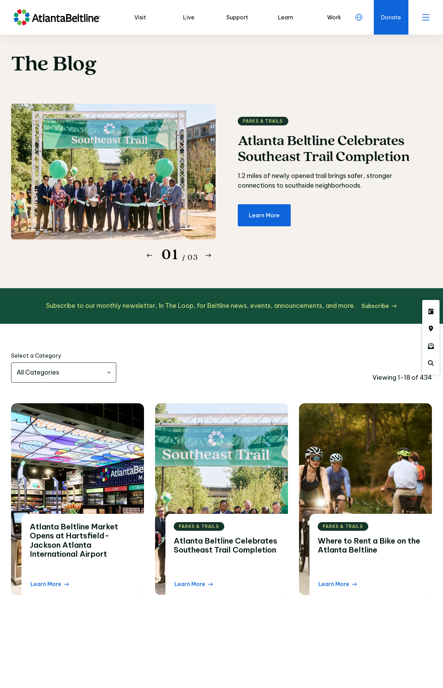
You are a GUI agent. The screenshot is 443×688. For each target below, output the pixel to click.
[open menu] (425, 17)
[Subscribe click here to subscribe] (379, 305)
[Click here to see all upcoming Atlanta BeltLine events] (431, 311)
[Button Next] (208, 255)
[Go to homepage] (57, 17)
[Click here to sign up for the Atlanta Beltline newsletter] (431, 346)
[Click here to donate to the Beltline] (391, 17)
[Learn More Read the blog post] (50, 584)
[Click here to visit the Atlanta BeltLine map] (431, 328)
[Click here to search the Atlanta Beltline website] (431, 363)
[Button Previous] (149, 255)
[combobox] (63, 372)
